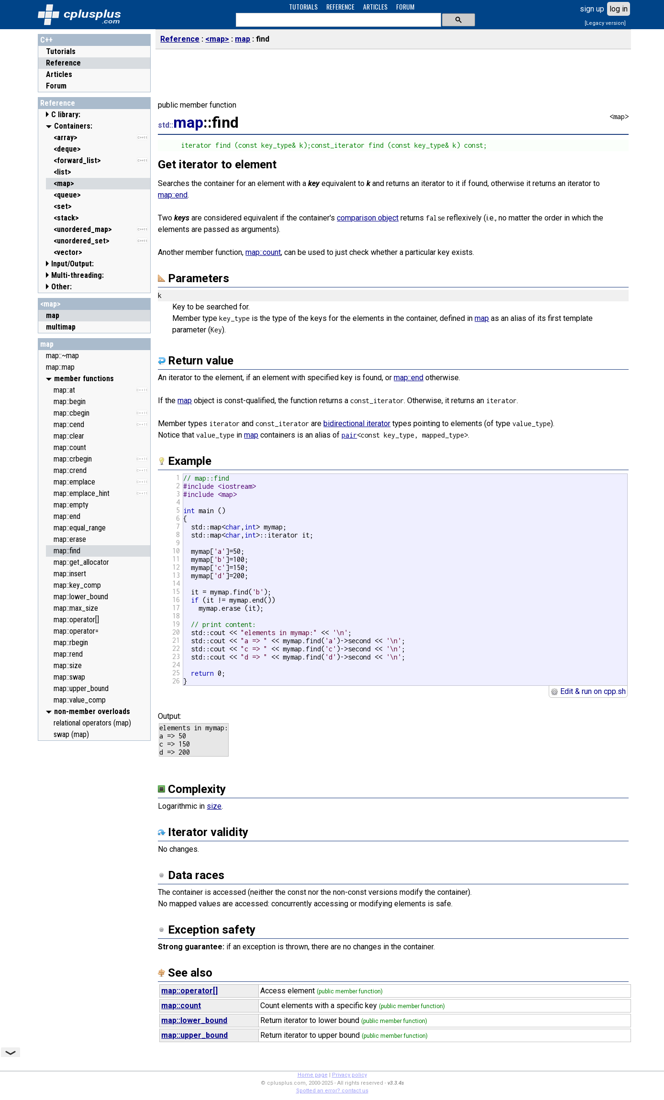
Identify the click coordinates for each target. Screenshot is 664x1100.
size (214, 806)
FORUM (405, 6)
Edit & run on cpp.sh (588, 691)
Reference (63, 62)
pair (349, 435)
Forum (56, 85)
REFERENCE (340, 6)
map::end (173, 194)
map (47, 344)
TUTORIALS (303, 6)
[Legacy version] (605, 23)
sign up (592, 8)
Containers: (73, 126)
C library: (65, 114)
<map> (50, 303)
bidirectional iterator (356, 423)
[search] (337, 20)
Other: (61, 286)
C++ (46, 39)
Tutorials (61, 51)
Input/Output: (72, 263)
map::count (263, 252)
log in (618, 8)
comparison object (367, 217)
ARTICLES (375, 6)
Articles (59, 74)
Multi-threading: (77, 275)
